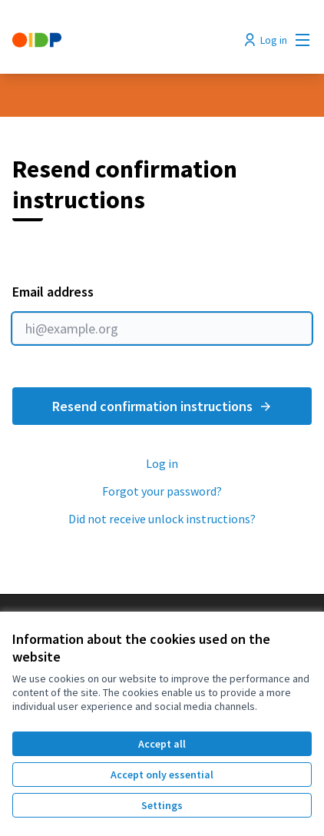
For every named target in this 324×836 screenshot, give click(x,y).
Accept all (162, 744)
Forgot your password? (162, 491)
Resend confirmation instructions (162, 406)
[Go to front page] (123, 40)
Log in (162, 463)
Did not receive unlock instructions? (162, 518)
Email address (162, 313)
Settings (162, 805)
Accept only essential (162, 774)
